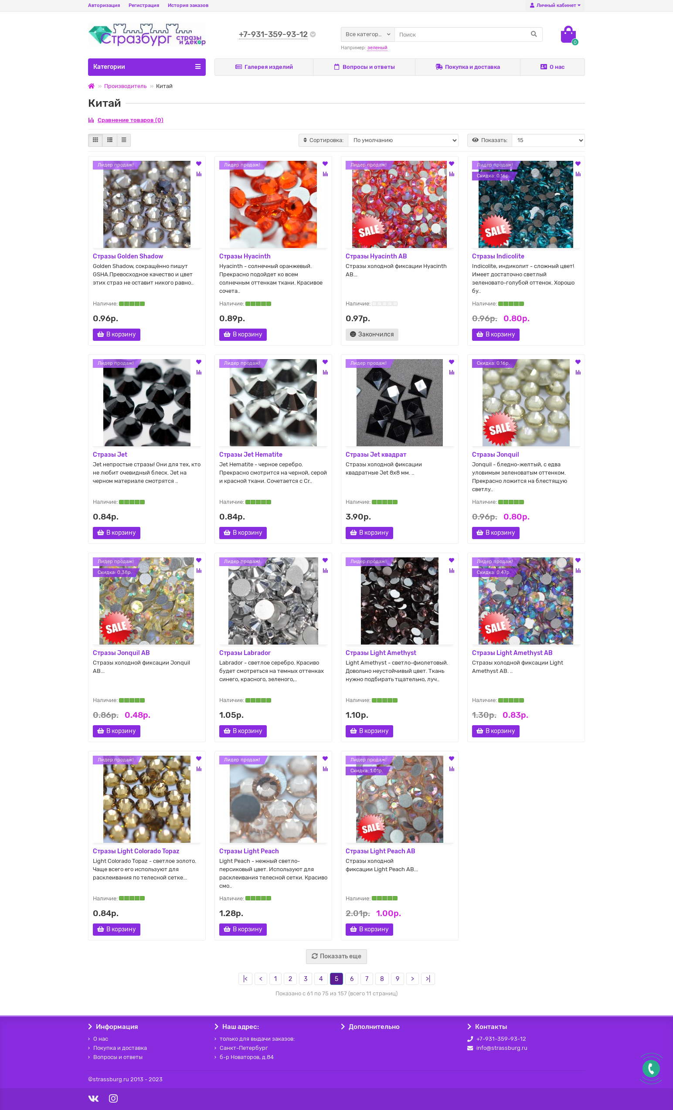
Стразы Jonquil (495, 454)
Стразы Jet (110, 454)
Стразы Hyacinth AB (376, 256)
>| (428, 979)
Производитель (125, 86)
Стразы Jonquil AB (121, 653)
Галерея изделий (264, 67)
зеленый (377, 48)
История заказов (188, 5)
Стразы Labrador (245, 653)
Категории (147, 66)
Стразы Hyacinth (245, 256)
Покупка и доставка (467, 67)
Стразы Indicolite (498, 256)
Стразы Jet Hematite (250, 454)
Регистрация (144, 5)
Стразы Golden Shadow (128, 256)
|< (245, 979)
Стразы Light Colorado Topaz (136, 851)
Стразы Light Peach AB (380, 851)
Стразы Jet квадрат (376, 454)
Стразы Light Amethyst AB (512, 653)
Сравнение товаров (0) (125, 120)
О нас (552, 67)
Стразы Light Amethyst (381, 653)
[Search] (468, 34)
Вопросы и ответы (364, 67)
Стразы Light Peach (249, 851)
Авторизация (104, 5)
